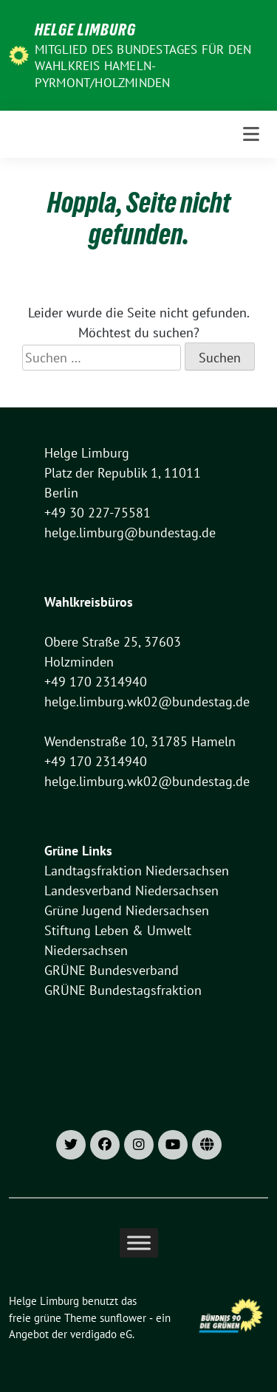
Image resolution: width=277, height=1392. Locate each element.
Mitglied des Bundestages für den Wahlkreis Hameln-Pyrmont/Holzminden (143, 65)
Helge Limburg (85, 29)
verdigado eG (101, 1334)
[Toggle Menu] (139, 1243)
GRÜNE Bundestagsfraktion (123, 990)
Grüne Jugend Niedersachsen (126, 910)
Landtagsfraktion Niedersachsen (136, 870)
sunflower (123, 1318)
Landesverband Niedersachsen (131, 890)
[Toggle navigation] (251, 134)
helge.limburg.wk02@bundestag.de (147, 701)
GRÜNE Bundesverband (111, 970)
